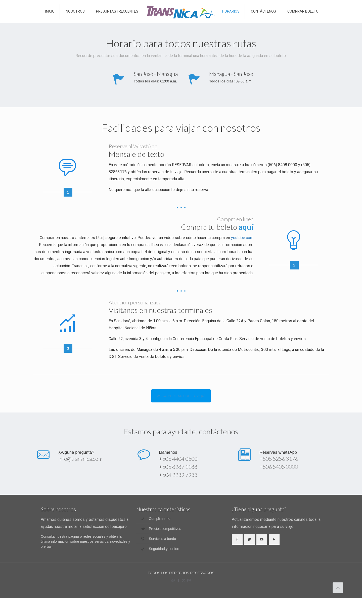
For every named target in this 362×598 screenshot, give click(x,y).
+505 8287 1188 (178, 467)
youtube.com (242, 237)
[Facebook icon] (178, 580)
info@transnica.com (80, 458)
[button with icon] (237, 539)
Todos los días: (146, 81)
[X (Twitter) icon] (184, 580)
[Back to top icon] (338, 587)
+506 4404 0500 (178, 458)
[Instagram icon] (189, 580)
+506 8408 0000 (278, 467)
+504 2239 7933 (178, 475)
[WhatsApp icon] (173, 580)
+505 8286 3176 (278, 458)
